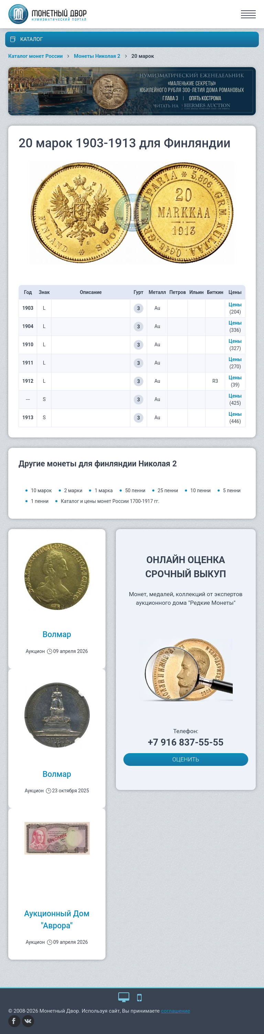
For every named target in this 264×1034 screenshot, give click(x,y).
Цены (235, 304)
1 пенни (39, 501)
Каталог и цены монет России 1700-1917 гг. (110, 501)
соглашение (175, 1011)
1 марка (103, 490)
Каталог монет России (35, 56)
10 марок (41, 490)
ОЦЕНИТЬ (185, 759)
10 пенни (200, 490)
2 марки (73, 490)
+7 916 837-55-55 (185, 742)
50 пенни (135, 490)
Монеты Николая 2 (97, 56)
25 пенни (168, 490)
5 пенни (232, 490)
